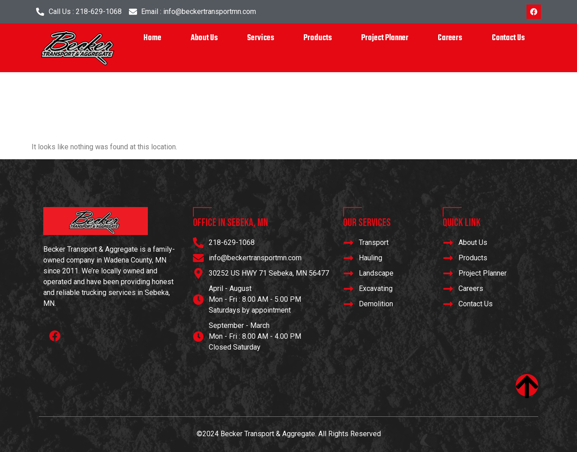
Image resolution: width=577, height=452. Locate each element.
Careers (450, 38)
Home (152, 38)
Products (317, 38)
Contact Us (508, 38)
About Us (204, 38)
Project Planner (384, 38)
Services (260, 38)
